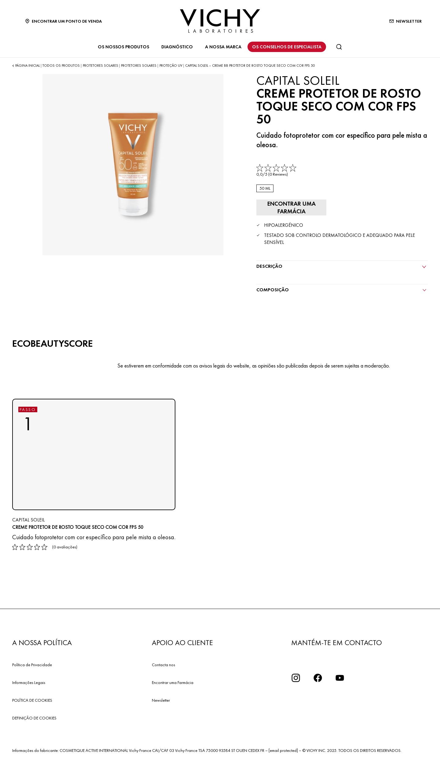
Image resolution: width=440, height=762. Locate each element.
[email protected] (283, 750)
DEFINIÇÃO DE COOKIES (34, 717)
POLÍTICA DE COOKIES (32, 699)
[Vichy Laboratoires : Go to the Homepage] (220, 21)
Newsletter (161, 699)
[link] (277, 170)
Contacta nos (163, 664)
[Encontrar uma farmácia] (290, 207)
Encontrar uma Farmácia (172, 682)
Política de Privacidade (32, 664)
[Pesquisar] (339, 46)
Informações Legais (28, 682)
